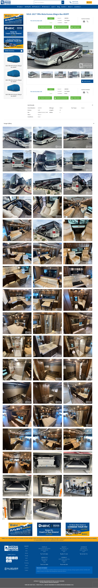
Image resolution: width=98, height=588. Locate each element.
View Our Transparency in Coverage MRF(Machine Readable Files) (59, 584)
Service (26, 553)
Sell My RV (28, 7)
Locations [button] (77, 7)
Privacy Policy (39, 584)
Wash (26, 558)
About (26, 565)
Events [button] (63, 7)
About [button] (70, 7)
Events (26, 560)
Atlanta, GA (44, 547)
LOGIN (89, 2)
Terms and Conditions (30, 584)
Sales (26, 550)
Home (26, 548)
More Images (86, 81)
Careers (26, 570)
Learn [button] (52, 7)
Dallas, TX (64, 547)
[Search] (48, 2)
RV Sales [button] (19, 7)
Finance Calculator (61, 27)
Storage (26, 555)
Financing (26, 563)
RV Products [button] (35, 7)
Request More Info (44, 27)
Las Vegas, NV (84, 547)
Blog (58, 7)
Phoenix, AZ (64, 557)
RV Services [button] (45, 7)
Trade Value (75, 27)
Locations (26, 568)
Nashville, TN (44, 557)
